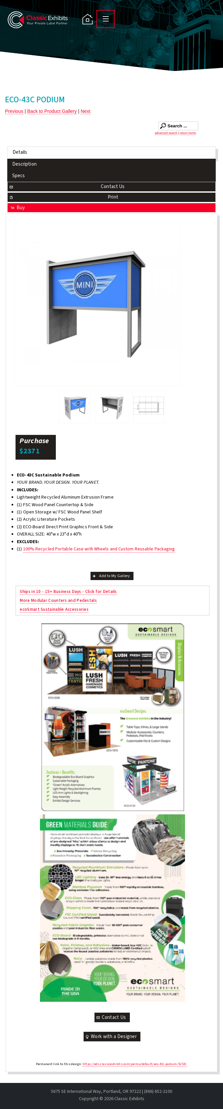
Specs (18, 175)
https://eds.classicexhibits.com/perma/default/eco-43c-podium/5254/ (135, 1064)
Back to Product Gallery (52, 111)
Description (24, 164)
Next (85, 111)
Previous (14, 111)
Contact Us (67, 186)
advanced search (166, 133)
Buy (17, 207)
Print (63, 197)
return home (188, 133)
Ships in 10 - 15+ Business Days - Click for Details (68, 591)
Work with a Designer (111, 1036)
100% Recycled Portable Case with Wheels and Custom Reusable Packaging (99, 549)
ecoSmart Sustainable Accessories (54, 609)
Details (20, 152)
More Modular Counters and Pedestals (58, 600)
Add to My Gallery (111, 576)
